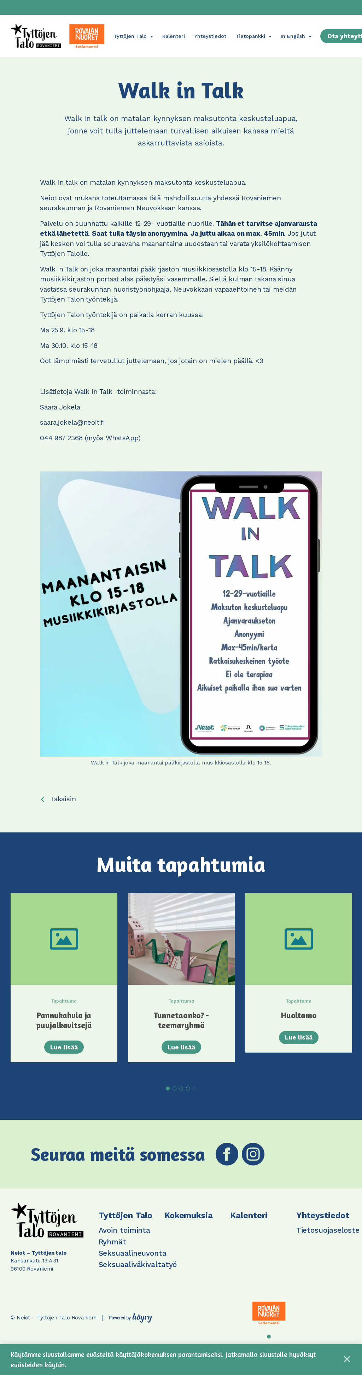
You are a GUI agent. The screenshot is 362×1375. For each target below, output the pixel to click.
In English (293, 36)
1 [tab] (168, 1096)
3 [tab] (181, 1096)
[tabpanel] (64, 986)
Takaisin (63, 799)
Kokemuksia (188, 1223)
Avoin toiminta (125, 1237)
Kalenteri (173, 36)
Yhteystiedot (210, 36)
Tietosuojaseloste (328, 1237)
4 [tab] (188, 1096)
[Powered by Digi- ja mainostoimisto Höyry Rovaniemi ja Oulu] (131, 1323)
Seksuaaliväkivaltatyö (138, 1272)
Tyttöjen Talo (130, 36)
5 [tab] (194, 1096)
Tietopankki (250, 36)
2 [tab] (174, 1096)
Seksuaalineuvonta (133, 1260)
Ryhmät (112, 1249)
